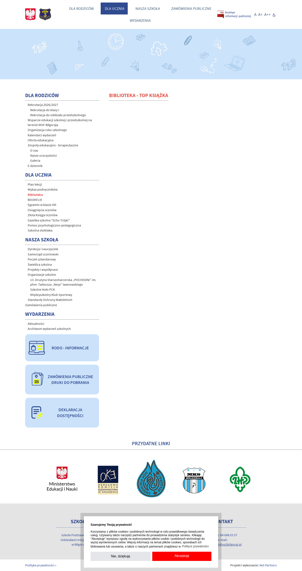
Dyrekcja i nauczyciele (43, 249)
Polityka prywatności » (40, 565)
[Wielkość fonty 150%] (260, 14)
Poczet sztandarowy (42, 259)
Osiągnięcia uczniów (42, 210)
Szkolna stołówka (40, 230)
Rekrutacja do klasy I (44, 110)
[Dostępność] (274, 14)
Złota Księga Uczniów (42, 215)
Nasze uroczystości (43, 155)
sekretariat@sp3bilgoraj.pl (223, 544)
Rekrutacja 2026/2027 (43, 105)
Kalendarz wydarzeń (42, 135)
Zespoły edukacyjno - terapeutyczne (53, 145)
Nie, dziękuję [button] (120, 556)
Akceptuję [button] (181, 556)
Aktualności (36, 323)
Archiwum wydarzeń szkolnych (49, 328)
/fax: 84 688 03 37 (225, 535)
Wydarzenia (140, 20)
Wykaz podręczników (42, 189)
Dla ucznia (114, 8)
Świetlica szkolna (40, 264)
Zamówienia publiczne (191, 8)
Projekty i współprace (43, 269)
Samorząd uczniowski (43, 254)
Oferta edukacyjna (40, 140)
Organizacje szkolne (42, 274)
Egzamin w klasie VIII (42, 205)
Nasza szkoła (147, 8)
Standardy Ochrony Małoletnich (50, 300)
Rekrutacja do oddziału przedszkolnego (58, 115)
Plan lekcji (35, 184)
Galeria (35, 160)
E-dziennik (35, 166)
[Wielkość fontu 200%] (267, 14)
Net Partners (268, 565)
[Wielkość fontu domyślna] (255, 14)
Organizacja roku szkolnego (47, 130)
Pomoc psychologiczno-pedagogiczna (54, 225)
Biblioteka (35, 195)
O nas (34, 150)
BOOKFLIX (35, 200)
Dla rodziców (81, 8)
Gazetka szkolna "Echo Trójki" (49, 220)
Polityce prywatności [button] (195, 546)
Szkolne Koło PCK (42, 289)
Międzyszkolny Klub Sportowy (51, 295)
